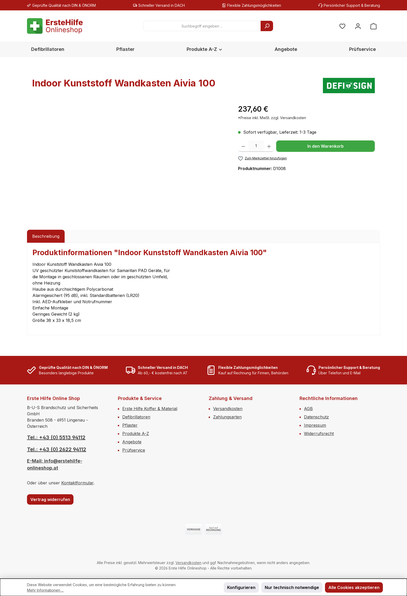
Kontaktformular (77, 482)
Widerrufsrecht (319, 433)
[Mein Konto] (357, 26)
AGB (308, 408)
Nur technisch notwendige (292, 587)
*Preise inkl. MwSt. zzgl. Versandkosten (272, 118)
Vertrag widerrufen (50, 499)
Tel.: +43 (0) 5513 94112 (56, 437)
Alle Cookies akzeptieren (353, 587)
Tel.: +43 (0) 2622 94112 (56, 449)
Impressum (315, 425)
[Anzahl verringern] (243, 146)
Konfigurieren (241, 587)
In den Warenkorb (325, 146)
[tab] (46, 236)
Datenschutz (316, 416)
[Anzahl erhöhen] (269, 146)
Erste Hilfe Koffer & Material (149, 408)
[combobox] (202, 26)
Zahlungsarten (227, 416)
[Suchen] (267, 26)
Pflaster (130, 425)
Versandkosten (227, 408)
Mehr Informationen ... (45, 590)
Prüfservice (133, 450)
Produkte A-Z (135, 433)
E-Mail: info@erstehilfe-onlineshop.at (54, 464)
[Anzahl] (256, 146)
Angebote (131, 441)
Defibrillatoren (136, 416)
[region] (130, 159)
